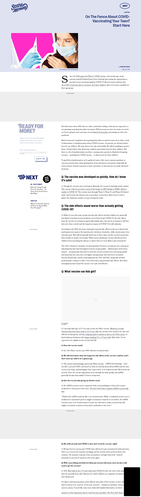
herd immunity (102, 132)
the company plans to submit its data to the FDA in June (103, 334)
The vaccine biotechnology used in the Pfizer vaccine (83, 364)
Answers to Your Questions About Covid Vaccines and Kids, (92, 493)
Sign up (39, 160)
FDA (76, 229)
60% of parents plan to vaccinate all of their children (86, 85)
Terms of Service (42, 153)
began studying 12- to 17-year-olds (98, 337)
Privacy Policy (22, 154)
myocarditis (101, 249)
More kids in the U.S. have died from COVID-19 (86, 471)
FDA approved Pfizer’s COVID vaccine (91, 76)
